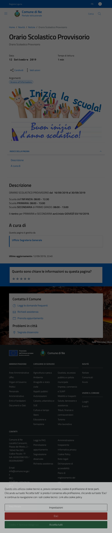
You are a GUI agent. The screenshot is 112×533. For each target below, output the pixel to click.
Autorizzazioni (40, 396)
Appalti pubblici (40, 391)
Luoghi (85, 401)
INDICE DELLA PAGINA (56, 151)
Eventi (85, 406)
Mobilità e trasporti (67, 396)
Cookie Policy (64, 454)
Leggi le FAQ (39, 440)
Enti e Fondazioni (17, 400)
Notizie (85, 372)
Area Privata (15, 506)
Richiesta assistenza (43, 463)
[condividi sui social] (16, 70)
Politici (12, 386)
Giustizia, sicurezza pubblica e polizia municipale (67, 377)
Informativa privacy (67, 449)
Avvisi (85, 382)
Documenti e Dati (17, 405)
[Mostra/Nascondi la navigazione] (6, 13)
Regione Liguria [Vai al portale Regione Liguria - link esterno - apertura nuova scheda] (15, 4)
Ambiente (38, 377)
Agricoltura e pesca (42, 372)
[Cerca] (99, 13)
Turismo (61, 419)
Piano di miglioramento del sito (66, 477)
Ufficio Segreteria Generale (27, 240)
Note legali (63, 459)
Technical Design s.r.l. (29, 524)
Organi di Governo (17, 382)
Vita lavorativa (65, 424)
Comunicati (87, 377)
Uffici (11, 377)
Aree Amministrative (19, 372)
